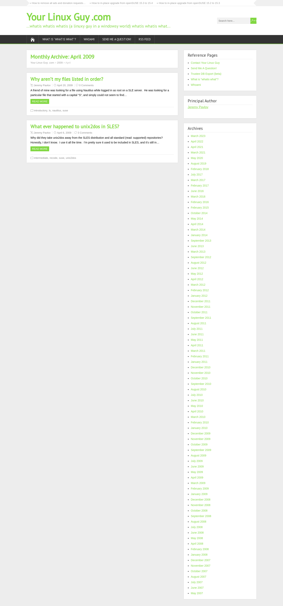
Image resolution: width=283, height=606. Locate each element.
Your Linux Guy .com (69, 16)
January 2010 (199, 428)
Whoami (89, 39)
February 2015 (200, 207)
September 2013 (201, 240)
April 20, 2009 (65, 85)
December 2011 (200, 301)
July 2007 (197, 582)
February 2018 (200, 169)
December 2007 (200, 560)
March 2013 (198, 251)
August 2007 (198, 576)
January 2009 (199, 494)
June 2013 (197, 246)
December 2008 (200, 499)
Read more (40, 101)
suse (65, 110)
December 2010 (200, 367)
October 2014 (199, 213)
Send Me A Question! (116, 39)
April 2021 (197, 147)
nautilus (56, 110)
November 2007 (200, 565)
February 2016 (200, 202)
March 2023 (198, 136)
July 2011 (197, 328)
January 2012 (199, 295)
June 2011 (197, 334)
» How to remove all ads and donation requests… (58, 3)
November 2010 (200, 372)
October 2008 (199, 510)
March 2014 (198, 229)
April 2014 (197, 224)
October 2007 (199, 571)
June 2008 (197, 532)
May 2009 (197, 472)
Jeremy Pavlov (42, 85)
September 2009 (201, 450)
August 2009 (198, 455)
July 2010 (197, 394)
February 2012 (200, 290)
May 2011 (197, 339)
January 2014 (199, 235)
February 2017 (200, 185)
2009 (60, 62)
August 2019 (198, 163)
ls (50, 110)
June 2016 (197, 191)
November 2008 (200, 505)
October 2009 (199, 444)
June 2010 (197, 400)
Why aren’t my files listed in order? (66, 79)
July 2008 (197, 527)
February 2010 (200, 422)
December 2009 (200, 433)
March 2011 (198, 350)
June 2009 (197, 466)
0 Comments (86, 85)
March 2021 (198, 152)
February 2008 (200, 549)
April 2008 (197, 543)
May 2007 (197, 593)
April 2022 (197, 141)
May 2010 (197, 405)
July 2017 (197, 174)
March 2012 (198, 284)
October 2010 (199, 378)
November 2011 (200, 306)
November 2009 (200, 439)
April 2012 (197, 279)
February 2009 (200, 488)
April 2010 (197, 411)
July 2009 (197, 461)
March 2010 (198, 416)
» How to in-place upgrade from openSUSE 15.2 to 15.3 (188, 3)
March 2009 (198, 483)
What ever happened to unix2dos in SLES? (74, 126)
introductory (40, 110)
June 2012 (197, 268)
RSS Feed (145, 39)
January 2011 (199, 361)
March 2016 (198, 196)
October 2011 (199, 312)
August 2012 (198, 262)
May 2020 (197, 158)
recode (53, 157)
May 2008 (197, 538)
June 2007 (197, 587)
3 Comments (85, 132)
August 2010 (198, 389)
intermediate (41, 157)
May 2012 (197, 273)
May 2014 (197, 218)
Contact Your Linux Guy (205, 62)
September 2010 (201, 383)
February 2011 (200, 356)
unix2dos (71, 157)
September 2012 (201, 257)
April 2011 (197, 345)
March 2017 (198, 180)
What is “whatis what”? (59, 39)
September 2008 (201, 516)
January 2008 (199, 554)
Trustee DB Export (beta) (206, 73)
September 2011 (201, 317)
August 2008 (198, 521)
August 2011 (198, 323)
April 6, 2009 (64, 132)
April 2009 (197, 477)
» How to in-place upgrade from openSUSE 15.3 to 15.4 (121, 3)
